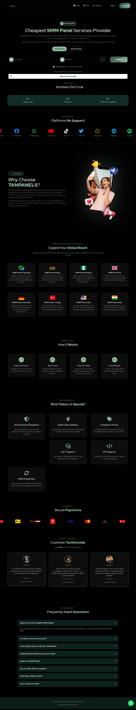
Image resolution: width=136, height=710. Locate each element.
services (97, 5)
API (86, 5)
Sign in (118, 59)
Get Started (59, 49)
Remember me (60, 67)
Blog (76, 5)
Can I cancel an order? (30, 684)
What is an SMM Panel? (30, 661)
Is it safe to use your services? (33, 639)
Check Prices (76, 49)
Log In (112, 5)
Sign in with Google (43, 76)
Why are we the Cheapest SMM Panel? (37, 623)
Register (124, 5)
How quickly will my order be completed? (38, 646)
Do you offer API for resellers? (33, 669)
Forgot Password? (76, 67)
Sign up (78, 72)
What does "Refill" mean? (31, 676)
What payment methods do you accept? (38, 654)
